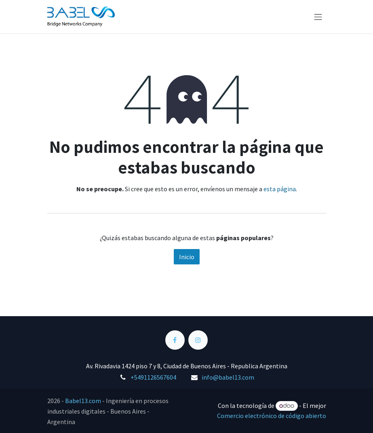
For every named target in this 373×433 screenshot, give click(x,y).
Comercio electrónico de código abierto (271, 416)
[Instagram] (198, 340)
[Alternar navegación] (318, 16)
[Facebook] (175, 340)
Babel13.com (83, 401)
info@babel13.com (228, 377)
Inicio (186, 257)
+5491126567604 (153, 377)
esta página (279, 189)
